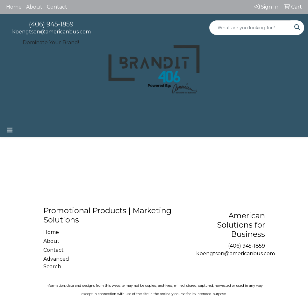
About (34, 7)
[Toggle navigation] (10, 130)
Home (14, 7)
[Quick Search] (250, 27)
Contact (57, 7)
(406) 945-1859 (51, 24)
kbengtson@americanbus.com (51, 32)
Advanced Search (56, 263)
